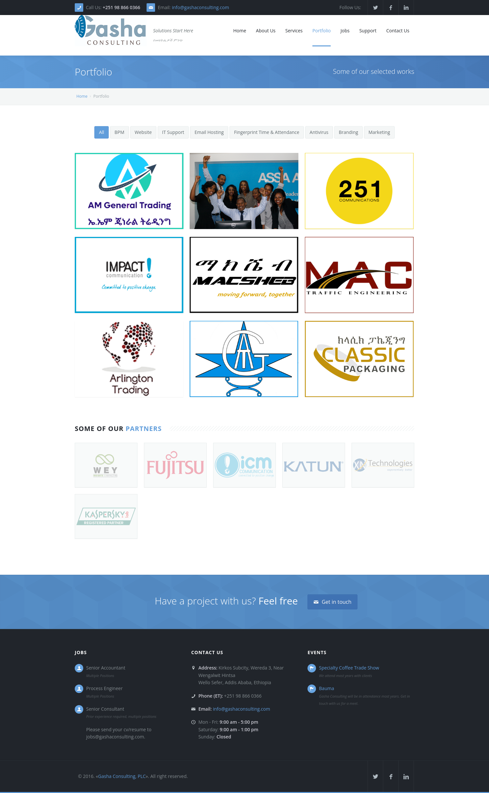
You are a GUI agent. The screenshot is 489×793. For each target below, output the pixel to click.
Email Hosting (209, 132)
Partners (144, 428)
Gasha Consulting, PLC (122, 776)
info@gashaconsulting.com (200, 7)
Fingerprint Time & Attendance (266, 132)
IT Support (173, 132)
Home (81, 96)
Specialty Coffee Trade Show (349, 668)
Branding (348, 132)
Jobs (81, 652)
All (101, 132)
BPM (119, 132)
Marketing (379, 132)
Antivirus (319, 132)
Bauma (326, 688)
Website (143, 132)
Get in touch (332, 601)
